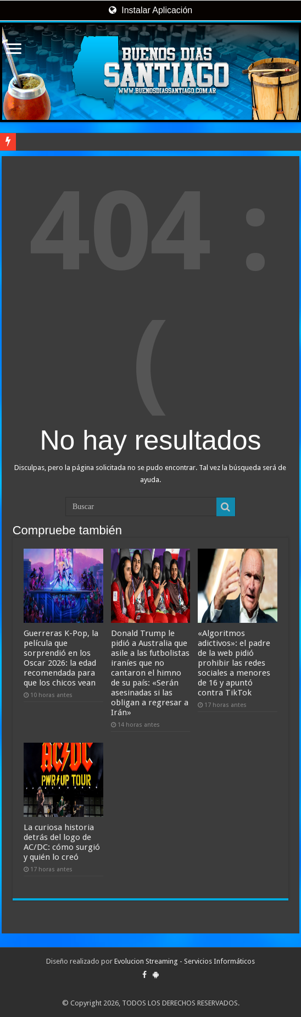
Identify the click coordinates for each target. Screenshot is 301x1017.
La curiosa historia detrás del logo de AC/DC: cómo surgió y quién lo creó (62, 842)
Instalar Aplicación (150, 10)
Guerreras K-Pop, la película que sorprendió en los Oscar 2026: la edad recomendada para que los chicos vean (61, 658)
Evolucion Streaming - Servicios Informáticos (184, 961)
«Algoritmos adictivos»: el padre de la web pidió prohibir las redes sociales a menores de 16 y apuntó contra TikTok (234, 663)
